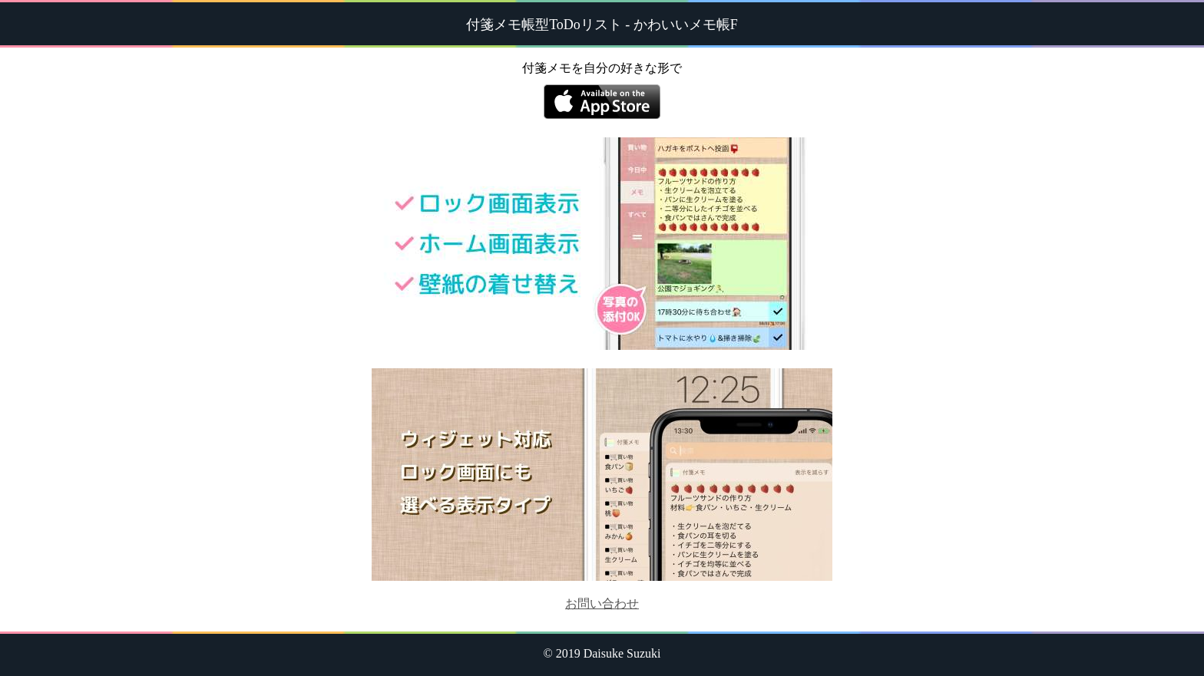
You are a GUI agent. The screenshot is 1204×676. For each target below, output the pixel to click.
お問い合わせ (602, 603)
